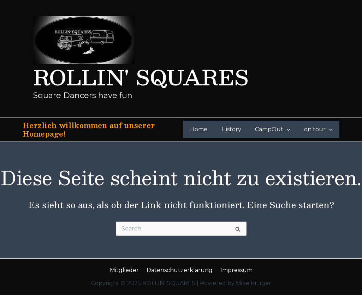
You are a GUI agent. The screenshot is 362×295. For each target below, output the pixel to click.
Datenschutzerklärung (180, 270)
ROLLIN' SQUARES (141, 76)
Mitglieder (126, 270)
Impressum (234, 270)
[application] (290, 129)
